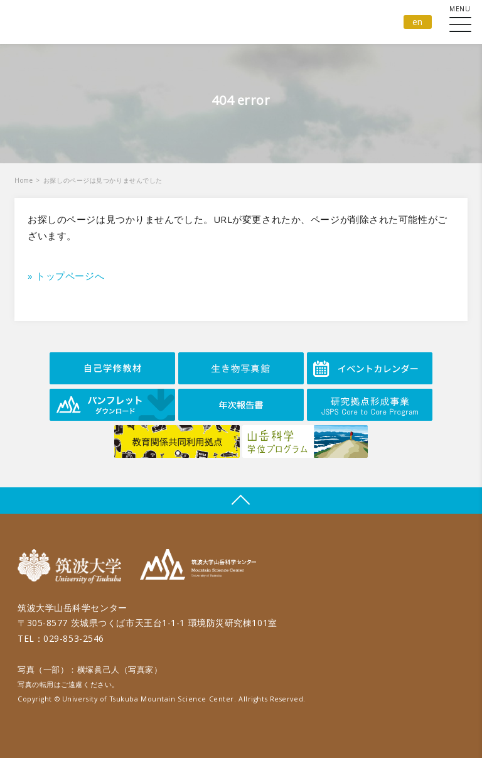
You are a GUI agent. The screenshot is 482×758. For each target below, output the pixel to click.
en (417, 22)
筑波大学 (72, 566)
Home (23, 180)
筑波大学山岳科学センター (198, 566)
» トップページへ (66, 275)
